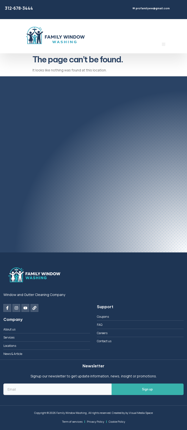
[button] (163, 44)
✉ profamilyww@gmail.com (151, 8)
